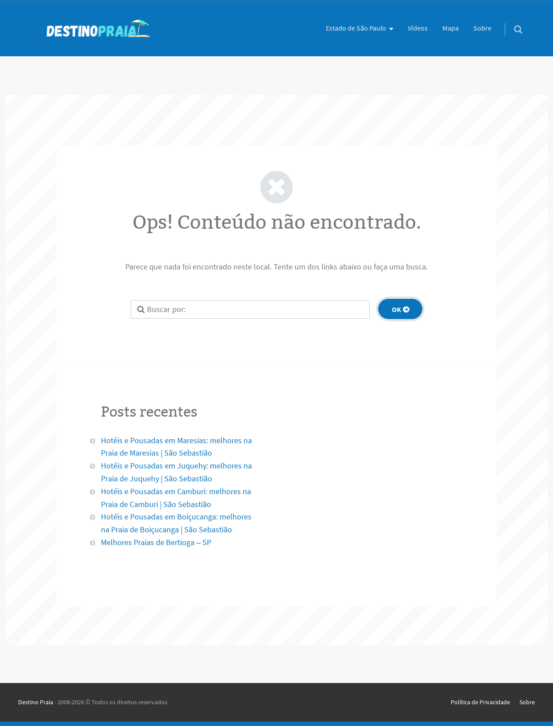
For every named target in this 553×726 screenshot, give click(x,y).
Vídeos (418, 27)
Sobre (482, 27)
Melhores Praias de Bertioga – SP (156, 542)
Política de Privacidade (480, 702)
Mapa (450, 27)
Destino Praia (35, 702)
